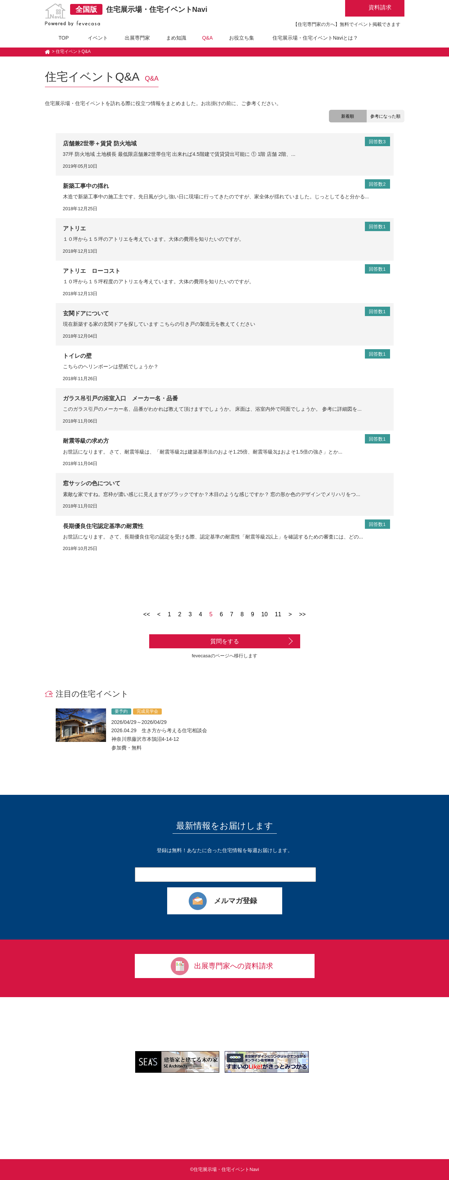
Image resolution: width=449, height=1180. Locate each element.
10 (264, 614)
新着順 (347, 116)
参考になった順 (385, 116)
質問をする (224, 641)
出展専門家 (137, 38)
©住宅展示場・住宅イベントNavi (224, 1169)
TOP (64, 38)
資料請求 (379, 7)
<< (146, 614)
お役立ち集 (241, 38)
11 (278, 614)
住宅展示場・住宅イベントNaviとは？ (315, 38)
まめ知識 (176, 38)
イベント (98, 38)
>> (302, 614)
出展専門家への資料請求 (233, 966)
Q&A (207, 38)
